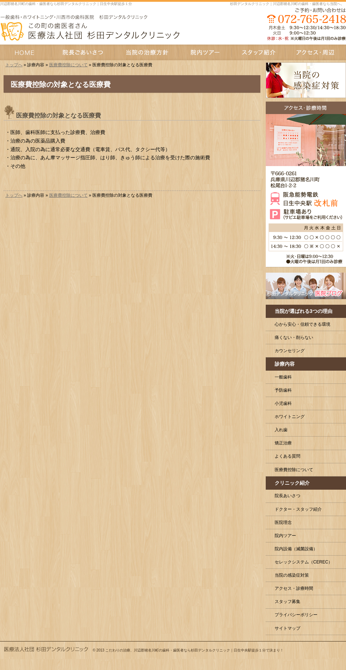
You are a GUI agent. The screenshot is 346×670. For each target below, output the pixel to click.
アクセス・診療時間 (294, 588)
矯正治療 (283, 442)
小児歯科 (283, 403)
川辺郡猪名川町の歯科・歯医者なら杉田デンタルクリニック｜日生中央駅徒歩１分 (66, 4)
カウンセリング (290, 350)
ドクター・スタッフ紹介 (298, 509)
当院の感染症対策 (292, 575)
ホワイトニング (290, 416)
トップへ (13, 64)
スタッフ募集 (287, 601)
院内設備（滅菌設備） (296, 548)
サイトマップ (287, 628)
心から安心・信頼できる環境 (302, 324)
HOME (25, 52)
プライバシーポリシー (296, 614)
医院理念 (283, 522)
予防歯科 (283, 390)
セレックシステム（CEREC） (303, 562)
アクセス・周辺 (315, 52)
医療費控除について (68, 64)
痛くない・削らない (294, 337)
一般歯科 (283, 377)
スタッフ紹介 (258, 52)
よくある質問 (287, 456)
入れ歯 (281, 429)
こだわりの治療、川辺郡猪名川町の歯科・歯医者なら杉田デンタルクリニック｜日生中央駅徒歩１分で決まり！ (194, 650)
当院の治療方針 (146, 52)
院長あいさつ (287, 495)
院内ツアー (285, 535)
